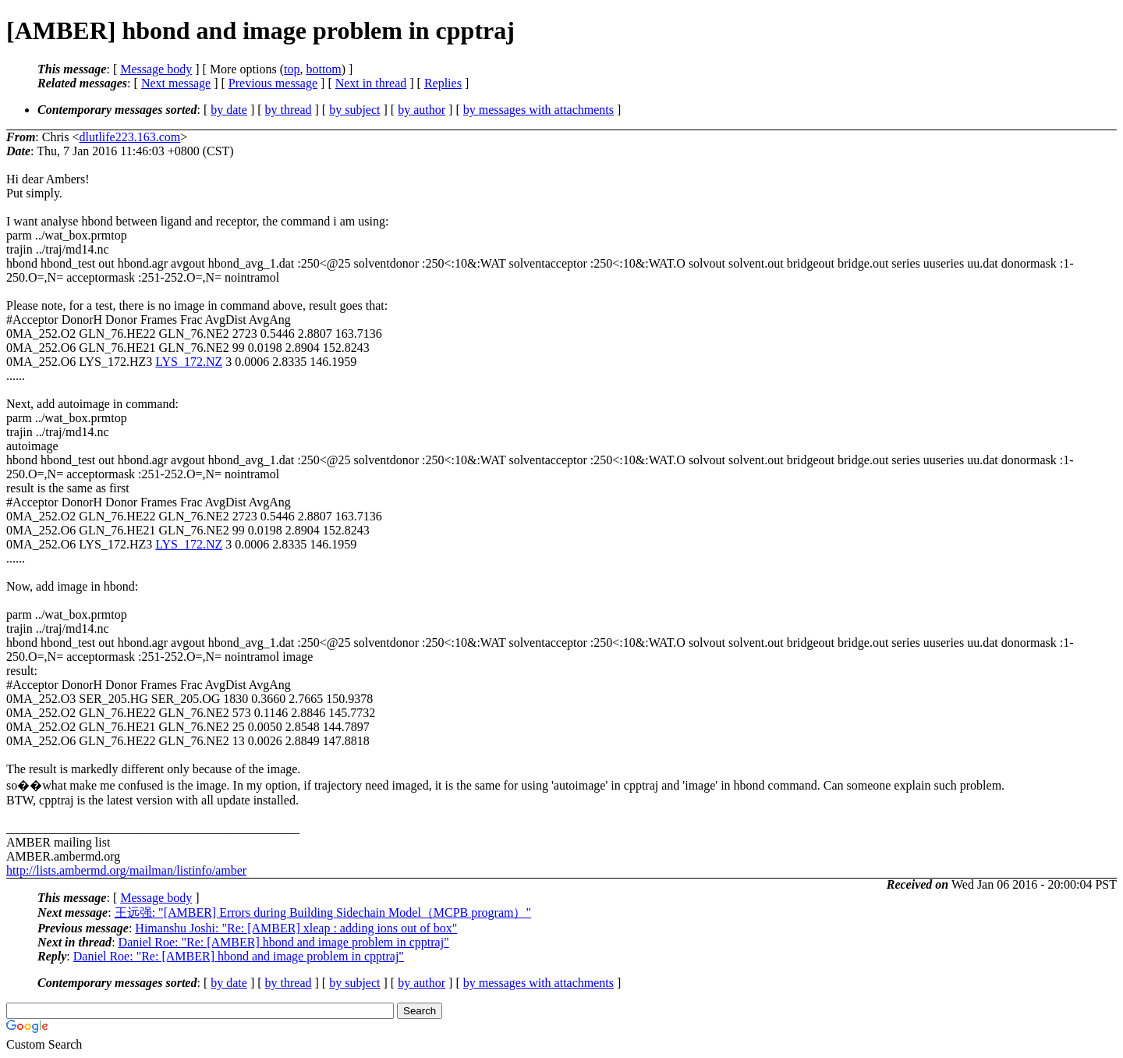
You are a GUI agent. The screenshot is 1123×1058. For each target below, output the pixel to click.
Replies (443, 83)
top (291, 69)
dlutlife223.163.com (129, 137)
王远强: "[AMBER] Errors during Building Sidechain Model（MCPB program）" (323, 912)
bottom (323, 69)
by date (229, 109)
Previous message (272, 83)
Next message (176, 83)
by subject (354, 109)
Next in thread (371, 83)
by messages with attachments (538, 109)
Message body (156, 69)
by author (421, 109)
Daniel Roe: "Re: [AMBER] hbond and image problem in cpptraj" (284, 942)
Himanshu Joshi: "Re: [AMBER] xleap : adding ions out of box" (296, 928)
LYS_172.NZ (188, 361)
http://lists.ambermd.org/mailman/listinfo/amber (126, 870)
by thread (288, 109)
